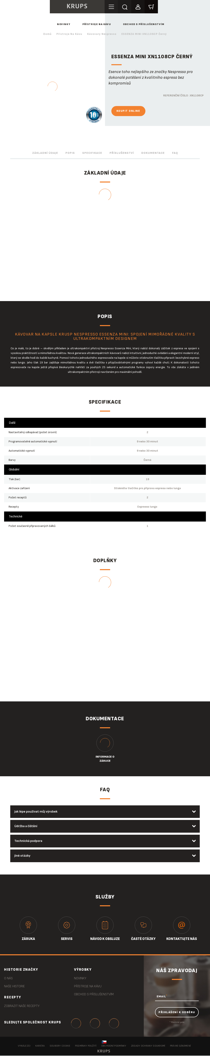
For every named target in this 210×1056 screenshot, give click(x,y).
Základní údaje (45, 153)
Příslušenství (122, 153)
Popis (70, 153)
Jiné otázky (22, 856)
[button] (138, 6)
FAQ (175, 153)
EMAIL (162, 996)
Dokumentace (153, 153)
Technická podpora (28, 841)
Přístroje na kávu (96, 24)
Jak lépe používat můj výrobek (36, 812)
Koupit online (128, 111)
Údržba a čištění (26, 826)
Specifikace (92, 153)
